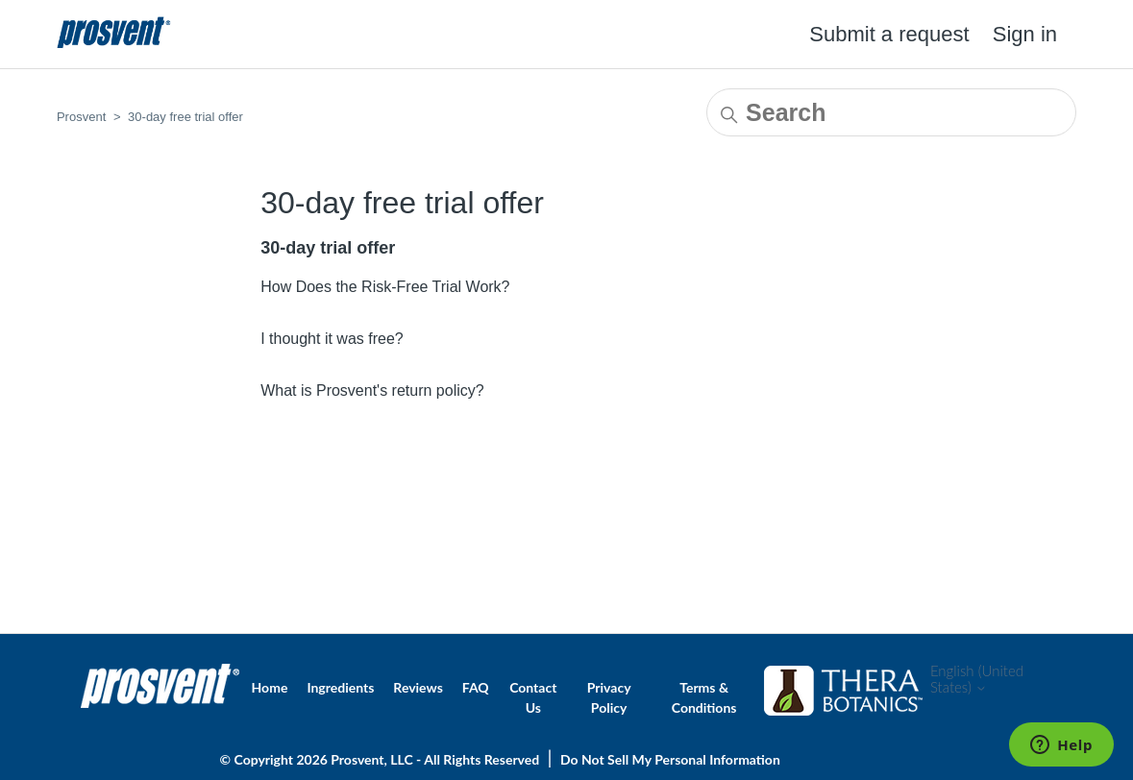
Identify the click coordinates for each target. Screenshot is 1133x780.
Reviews (417, 687)
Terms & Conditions (704, 697)
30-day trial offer (327, 247)
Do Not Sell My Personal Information (670, 759)
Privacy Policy (609, 697)
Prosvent (81, 117)
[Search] (891, 112)
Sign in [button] (1025, 34)
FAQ (475, 687)
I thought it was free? (332, 338)
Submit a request (889, 34)
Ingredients (340, 687)
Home (270, 687)
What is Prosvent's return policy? (371, 390)
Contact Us (532, 697)
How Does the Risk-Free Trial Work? (384, 287)
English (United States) (976, 679)
